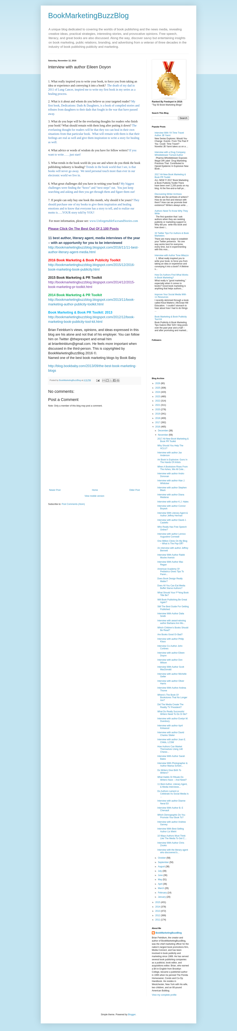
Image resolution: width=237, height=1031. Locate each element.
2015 (158, 902)
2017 (158, 422)
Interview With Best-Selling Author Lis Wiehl (170, 830)
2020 (158, 409)
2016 (158, 426)
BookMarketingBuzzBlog (88, 15)
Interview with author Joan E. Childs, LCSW (171, 740)
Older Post (134, 490)
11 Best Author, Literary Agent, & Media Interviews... (172, 785)
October (162, 858)
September (163, 862)
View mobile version (94, 496)
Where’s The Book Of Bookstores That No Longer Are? (172, 698)
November (163, 435)
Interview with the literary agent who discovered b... (172, 851)
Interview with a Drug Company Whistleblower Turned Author (170, 153)
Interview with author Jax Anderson (169, 454)
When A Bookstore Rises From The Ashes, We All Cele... (172, 468)
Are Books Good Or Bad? (170, 634)
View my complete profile (164, 995)
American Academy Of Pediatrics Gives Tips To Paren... (170, 572)
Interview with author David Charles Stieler (170, 733)
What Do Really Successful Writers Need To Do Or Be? (172, 712)
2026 (158, 383)
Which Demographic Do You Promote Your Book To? (171, 816)
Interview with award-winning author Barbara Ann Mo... (171, 621)
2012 (158, 915)
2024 (158, 392)
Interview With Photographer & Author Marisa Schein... (172, 764)
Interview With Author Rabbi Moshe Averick (171, 556)
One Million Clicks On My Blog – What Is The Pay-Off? (172, 542)
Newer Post (55, 490)
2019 (158, 413)
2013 (158, 911)
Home (95, 490)
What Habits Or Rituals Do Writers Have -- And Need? (172, 778)
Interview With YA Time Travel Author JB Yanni (169, 134)
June (160, 875)
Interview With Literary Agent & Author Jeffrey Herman (172, 514)
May (160, 879)
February (162, 892)
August (162, 866)
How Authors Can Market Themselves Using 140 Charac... (170, 749)
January (162, 897)
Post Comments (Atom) (73, 504)
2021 (158, 405)
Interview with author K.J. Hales (172, 501)
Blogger (132, 1014)
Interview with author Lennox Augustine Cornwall (171, 535)
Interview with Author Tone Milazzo (172, 255)
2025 (158, 388)
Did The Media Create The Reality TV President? (170, 705)
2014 (158, 906)
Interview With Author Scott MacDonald (170, 668)
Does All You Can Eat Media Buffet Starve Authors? (171, 586)
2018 (158, 418)
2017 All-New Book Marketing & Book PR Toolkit (170, 175)
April (160, 884)
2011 (158, 919)
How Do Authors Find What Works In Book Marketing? (171, 276)
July (160, 871)
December (163, 430)
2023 (158, 396)
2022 (158, 400)
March (161, 888)
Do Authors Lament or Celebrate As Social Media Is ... (172, 794)
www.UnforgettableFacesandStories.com (114, 220)
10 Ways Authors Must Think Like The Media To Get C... (171, 837)
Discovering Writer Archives (168, 194)
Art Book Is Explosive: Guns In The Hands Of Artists (172, 461)
